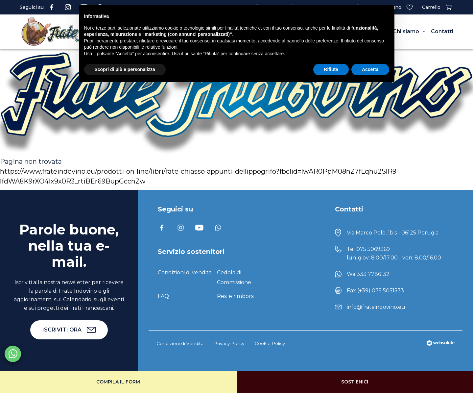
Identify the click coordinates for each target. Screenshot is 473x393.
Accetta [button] (370, 69)
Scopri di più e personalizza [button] (125, 69)
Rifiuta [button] (331, 69)
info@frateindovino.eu (376, 307)
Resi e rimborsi (235, 296)
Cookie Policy (270, 343)
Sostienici (354, 382)
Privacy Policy (229, 343)
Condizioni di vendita (185, 272)
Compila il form (118, 382)
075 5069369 (373, 249)
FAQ (163, 296)
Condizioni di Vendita (179, 343)
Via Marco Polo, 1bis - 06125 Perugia (392, 233)
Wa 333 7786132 (368, 274)
